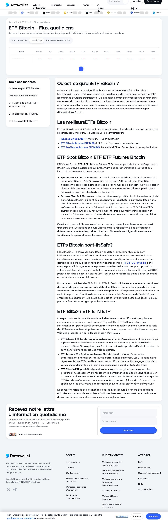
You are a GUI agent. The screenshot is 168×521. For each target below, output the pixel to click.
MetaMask (143, 478)
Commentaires (145, 489)
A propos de (100, 5)
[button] (72, 5)
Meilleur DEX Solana (111, 490)
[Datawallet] (30, 455)
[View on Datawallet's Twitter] (8, 489)
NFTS (140, 483)
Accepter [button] (153, 516)
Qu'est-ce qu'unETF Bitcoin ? (25, 88)
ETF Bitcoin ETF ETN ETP (23, 120)
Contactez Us (73, 473)
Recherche (56, 4)
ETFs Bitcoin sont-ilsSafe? (23, 113)
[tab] (19, 40)
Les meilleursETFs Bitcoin (23, 95)
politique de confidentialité (21, 518)
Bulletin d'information (39, 5)
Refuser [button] (137, 516)
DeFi (140, 462)
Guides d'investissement (149, 473)
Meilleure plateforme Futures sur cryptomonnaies (112, 482)
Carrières (70, 467)
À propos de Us (73, 462)
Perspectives (144, 467)
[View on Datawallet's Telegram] (14, 489)
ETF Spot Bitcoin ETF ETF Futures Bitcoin (23, 104)
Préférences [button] (122, 516)
